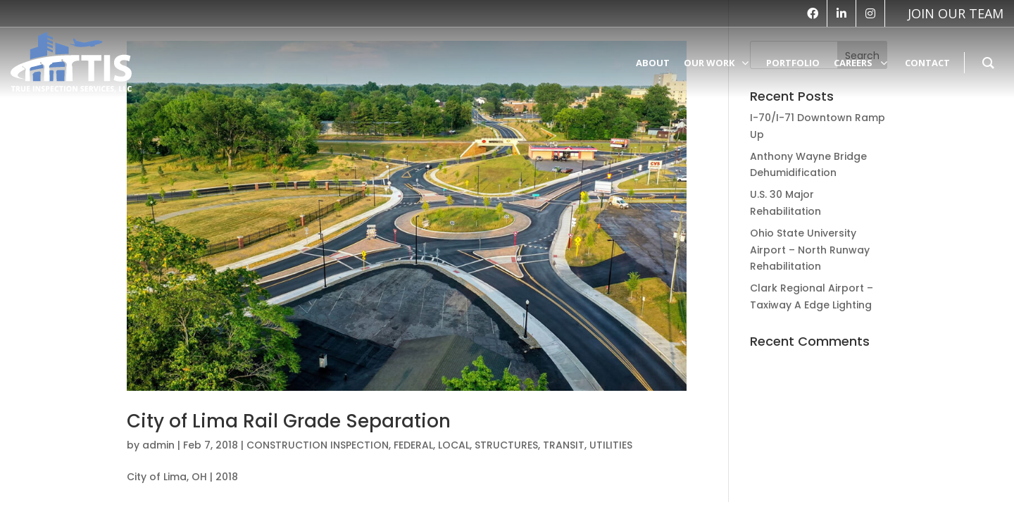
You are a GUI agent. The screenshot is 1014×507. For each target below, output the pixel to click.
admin (158, 445)
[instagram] (870, 13)
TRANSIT (563, 445)
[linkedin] (841, 13)
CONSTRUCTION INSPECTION (317, 445)
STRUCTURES (506, 445)
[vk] (948, 13)
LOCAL (454, 445)
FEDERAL (413, 445)
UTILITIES (610, 445)
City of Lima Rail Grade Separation (289, 421)
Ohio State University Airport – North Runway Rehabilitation (810, 250)
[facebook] (812, 13)
